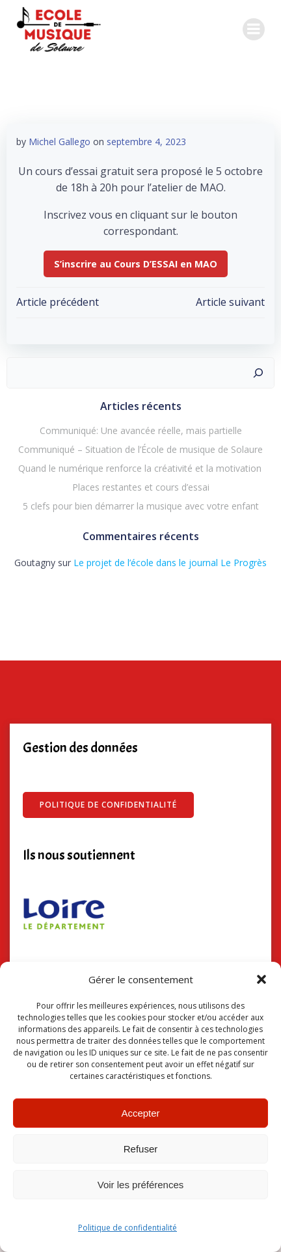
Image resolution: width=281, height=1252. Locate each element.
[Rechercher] (258, 373)
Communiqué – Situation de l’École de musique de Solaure (140, 449)
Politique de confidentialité (127, 1227)
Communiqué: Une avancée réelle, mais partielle (141, 430)
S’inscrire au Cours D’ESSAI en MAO (135, 264)
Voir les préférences (141, 1184)
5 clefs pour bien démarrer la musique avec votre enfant (141, 506)
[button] (261, 979)
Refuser (141, 1148)
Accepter (140, 1113)
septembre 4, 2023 (146, 141)
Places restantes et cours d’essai (140, 487)
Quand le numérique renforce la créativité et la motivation (140, 468)
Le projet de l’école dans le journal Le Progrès (170, 562)
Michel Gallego (59, 141)
